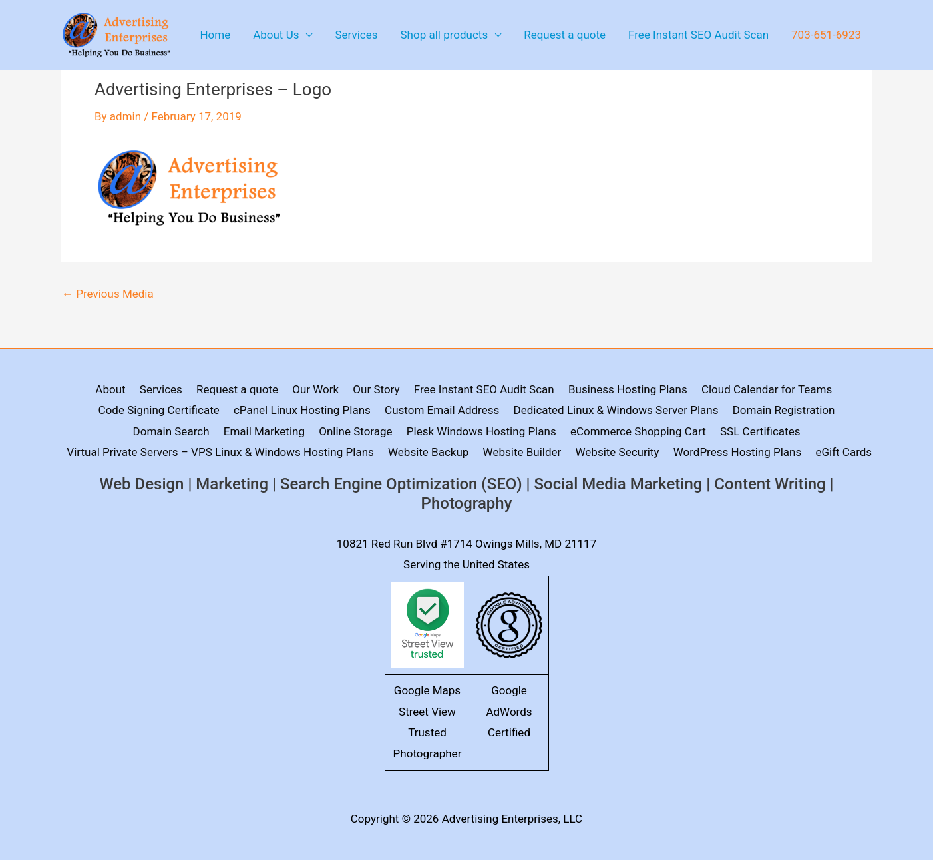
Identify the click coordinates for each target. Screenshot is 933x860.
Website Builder (522, 452)
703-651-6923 (826, 34)
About (110, 389)
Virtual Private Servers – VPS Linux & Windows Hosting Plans (220, 452)
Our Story (376, 389)
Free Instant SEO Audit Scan (698, 34)
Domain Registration (784, 410)
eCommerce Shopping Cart (638, 431)
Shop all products (444, 34)
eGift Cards (843, 452)
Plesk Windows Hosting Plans (481, 431)
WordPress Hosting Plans (737, 452)
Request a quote (565, 34)
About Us (276, 34)
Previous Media (108, 294)
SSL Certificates (760, 431)
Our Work (315, 389)
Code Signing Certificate (159, 410)
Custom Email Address (442, 410)
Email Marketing (264, 431)
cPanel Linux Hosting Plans (302, 410)
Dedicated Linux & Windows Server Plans (616, 410)
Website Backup (428, 452)
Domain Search (171, 431)
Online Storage (355, 431)
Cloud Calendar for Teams (766, 389)
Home (215, 34)
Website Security (617, 452)
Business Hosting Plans (627, 389)
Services (356, 34)
